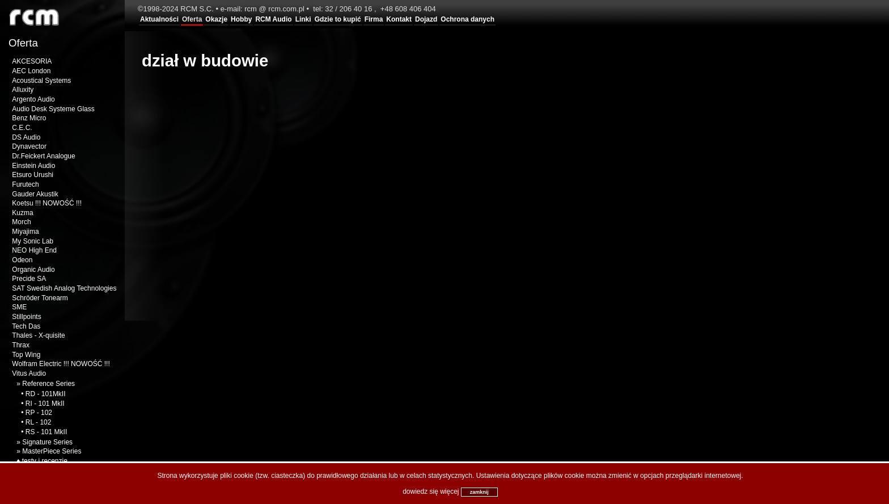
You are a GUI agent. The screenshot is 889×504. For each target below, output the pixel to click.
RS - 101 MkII (46, 432)
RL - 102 (39, 422)
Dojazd (426, 19)
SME (19, 307)
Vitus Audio (29, 373)
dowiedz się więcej (431, 491)
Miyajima (25, 232)
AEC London (31, 71)
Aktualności (159, 19)
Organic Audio (33, 270)
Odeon (22, 260)
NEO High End (34, 250)
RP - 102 (39, 413)
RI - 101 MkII (45, 404)
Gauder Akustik (35, 194)
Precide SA (29, 279)
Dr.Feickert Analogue (43, 156)
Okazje (216, 19)
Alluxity (22, 90)
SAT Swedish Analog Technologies (64, 288)
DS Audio (26, 137)
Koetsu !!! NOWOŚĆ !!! (47, 203)
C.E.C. (22, 128)
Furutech (25, 184)
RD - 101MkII (46, 394)
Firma (374, 19)
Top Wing (26, 355)
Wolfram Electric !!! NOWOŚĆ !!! (60, 364)
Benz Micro (29, 118)
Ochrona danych (467, 19)
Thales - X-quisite (38, 335)
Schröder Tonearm (40, 298)
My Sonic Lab (32, 241)
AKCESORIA (32, 61)
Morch (21, 222)
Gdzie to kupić (338, 19)
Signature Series (47, 442)
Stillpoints (26, 317)
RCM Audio (273, 19)
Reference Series (48, 384)
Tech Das (26, 326)
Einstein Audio (33, 166)
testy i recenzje (44, 461)
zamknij (479, 492)
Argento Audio (33, 99)
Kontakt (399, 19)
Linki (303, 19)
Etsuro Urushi (32, 175)
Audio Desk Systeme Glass (53, 109)
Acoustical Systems (41, 81)
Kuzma (22, 213)
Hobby (241, 19)
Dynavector (29, 146)
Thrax (20, 345)
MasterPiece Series (51, 451)
